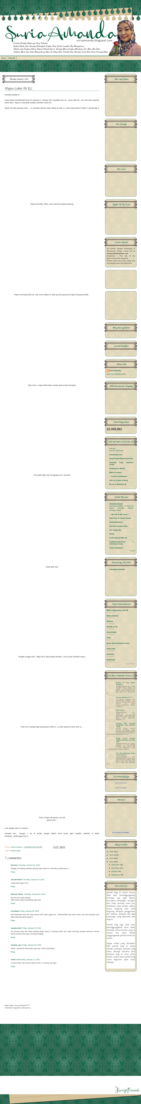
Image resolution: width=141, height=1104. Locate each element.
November (115, 868)
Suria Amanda (115, 371)
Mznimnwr (111, 660)
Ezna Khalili (111, 632)
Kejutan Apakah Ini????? (124, 697)
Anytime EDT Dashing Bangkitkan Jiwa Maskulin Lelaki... (125, 725)
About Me (11, 58)
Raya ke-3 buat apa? (116, 451)
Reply (13, 872)
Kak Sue (14, 865)
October (114, 871)
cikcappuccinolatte (117, 569)
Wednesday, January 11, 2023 (28, 960)
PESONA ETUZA (116, 504)
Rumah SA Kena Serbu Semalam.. (125, 683)
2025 (111, 855)
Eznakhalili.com (115, 455)
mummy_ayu (16, 945)
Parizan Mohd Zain (121, 783)
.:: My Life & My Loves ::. (119, 514)
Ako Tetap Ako (115, 530)
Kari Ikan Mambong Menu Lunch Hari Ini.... (125, 754)
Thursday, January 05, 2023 (29, 865)
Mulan (111, 534)
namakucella (16, 928)
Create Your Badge (121, 788)
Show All (132, 550)
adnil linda (111, 649)
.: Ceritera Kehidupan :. (118, 476)
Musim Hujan (16, 851)
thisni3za (110, 654)
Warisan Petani (17, 894)
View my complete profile (116, 374)
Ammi (13, 960)
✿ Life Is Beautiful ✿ (117, 484)
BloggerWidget (130, 663)
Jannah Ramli (16, 880)
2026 (111, 852)
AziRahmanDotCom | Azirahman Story (121, 543)
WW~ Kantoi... (121, 710)
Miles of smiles (115, 472)
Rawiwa (110, 621)
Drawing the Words (117, 468)
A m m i (112, 448)
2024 (111, 858)
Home (3, 58)
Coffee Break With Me (118, 538)
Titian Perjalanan (116, 548)
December (115, 865)
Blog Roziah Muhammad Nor (121, 458)
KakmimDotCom (116, 522)
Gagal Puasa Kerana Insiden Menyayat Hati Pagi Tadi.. (125, 740)
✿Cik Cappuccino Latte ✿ (117, 610)
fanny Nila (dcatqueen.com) (118, 643)
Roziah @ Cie (112, 627)
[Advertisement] (70, 67)
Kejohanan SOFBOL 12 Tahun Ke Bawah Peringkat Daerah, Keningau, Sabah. (121, 508)
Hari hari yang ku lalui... (119, 526)
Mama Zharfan (112, 616)
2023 (111, 862)
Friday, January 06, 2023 (29, 911)
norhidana (15, 911)
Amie (109, 638)
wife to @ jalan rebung (118, 480)
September (115, 875)
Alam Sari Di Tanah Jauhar (120, 518)
